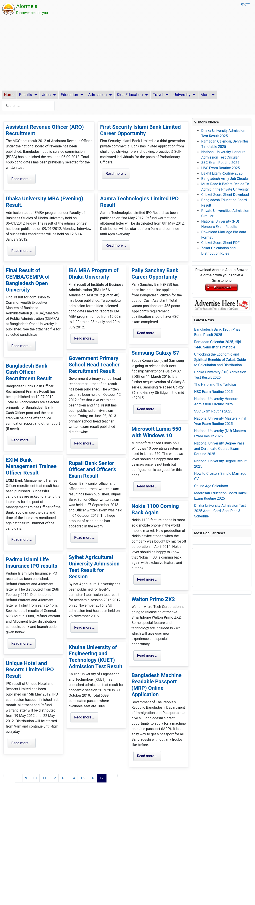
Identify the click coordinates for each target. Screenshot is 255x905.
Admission (97, 95)
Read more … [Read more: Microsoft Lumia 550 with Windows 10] (147, 486)
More (205, 95)
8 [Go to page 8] (19, 778)
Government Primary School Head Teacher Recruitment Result (94, 364)
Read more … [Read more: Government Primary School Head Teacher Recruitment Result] (84, 443)
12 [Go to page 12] (54, 778)
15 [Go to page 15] (82, 778)
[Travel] (166, 95)
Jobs (46, 95)
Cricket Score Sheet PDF (220, 243)
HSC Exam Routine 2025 (220, 168)
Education (69, 95)
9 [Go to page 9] (26, 778)
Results (25, 95)
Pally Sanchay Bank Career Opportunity (155, 273)
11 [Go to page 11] (44, 778)
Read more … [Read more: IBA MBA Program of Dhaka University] (84, 338)
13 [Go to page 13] (63, 778)
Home (9, 95)
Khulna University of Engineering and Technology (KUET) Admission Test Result (95, 657)
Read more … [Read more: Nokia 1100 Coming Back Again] (147, 579)
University (182, 95)
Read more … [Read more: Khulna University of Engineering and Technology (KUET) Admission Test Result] (84, 717)
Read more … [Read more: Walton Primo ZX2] (147, 655)
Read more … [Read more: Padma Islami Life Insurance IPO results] (21, 643)
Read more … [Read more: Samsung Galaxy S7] (147, 409)
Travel (158, 95)
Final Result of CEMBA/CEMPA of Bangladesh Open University (28, 280)
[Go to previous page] (12, 775)
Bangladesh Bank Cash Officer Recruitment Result (29, 372)
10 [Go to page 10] (35, 778)
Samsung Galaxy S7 (155, 353)
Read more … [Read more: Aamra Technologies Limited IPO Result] (116, 245)
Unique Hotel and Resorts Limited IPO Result (30, 669)
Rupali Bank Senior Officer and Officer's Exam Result (92, 469)
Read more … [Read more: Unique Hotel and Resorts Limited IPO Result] (21, 743)
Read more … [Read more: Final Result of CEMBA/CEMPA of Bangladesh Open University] (21, 346)
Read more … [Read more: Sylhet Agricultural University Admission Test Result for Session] (84, 627)
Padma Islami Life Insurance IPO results (31, 562)
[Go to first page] (6, 775)
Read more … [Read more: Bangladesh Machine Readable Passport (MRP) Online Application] (147, 756)
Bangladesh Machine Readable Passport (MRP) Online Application (157, 685)
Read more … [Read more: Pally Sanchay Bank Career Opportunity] (147, 333)
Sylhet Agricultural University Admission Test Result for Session (94, 566)
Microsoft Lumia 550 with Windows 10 (156, 432)
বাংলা (245, 4)
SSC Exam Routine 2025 (220, 163)
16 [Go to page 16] (92, 778)
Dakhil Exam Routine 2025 (222, 173)
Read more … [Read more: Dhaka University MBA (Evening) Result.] (21, 251)
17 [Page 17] (102, 778)
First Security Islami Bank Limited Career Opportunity (140, 130)
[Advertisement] (127, 53)
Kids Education (130, 95)
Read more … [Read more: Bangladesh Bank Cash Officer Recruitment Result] (21, 440)
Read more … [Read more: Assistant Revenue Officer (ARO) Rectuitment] (21, 179)
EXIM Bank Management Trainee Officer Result (31, 466)
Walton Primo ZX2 (153, 599)
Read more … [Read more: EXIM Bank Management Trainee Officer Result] (21, 539)
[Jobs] (53, 95)
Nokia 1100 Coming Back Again (155, 509)
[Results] (35, 95)
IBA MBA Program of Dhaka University (93, 273)
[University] (193, 95)
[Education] (81, 95)
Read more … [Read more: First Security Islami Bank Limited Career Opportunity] (116, 173)
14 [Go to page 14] (73, 778)
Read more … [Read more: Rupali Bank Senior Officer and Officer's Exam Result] (84, 537)
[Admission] (109, 95)
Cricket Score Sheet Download (225, 195)
